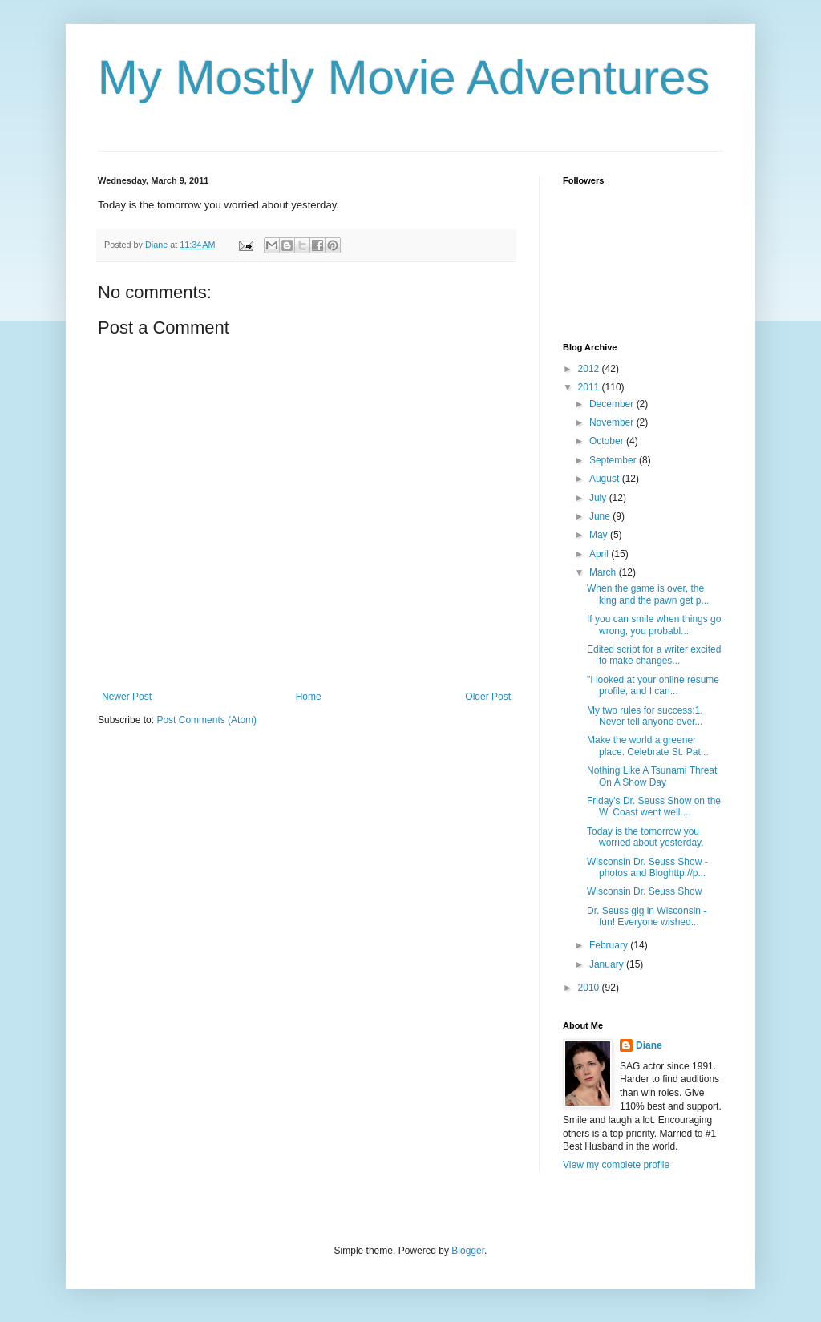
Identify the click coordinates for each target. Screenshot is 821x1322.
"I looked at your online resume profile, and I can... (653, 685)
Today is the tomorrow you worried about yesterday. (645, 837)
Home (309, 696)
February (609, 945)
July (599, 497)
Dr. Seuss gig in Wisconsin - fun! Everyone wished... (646, 916)
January (607, 964)
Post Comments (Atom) (206, 720)
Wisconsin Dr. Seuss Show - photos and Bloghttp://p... (647, 867)
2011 (590, 387)
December (613, 404)
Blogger (467, 1250)
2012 (590, 368)
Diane (649, 1045)
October (607, 441)
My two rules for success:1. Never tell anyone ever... (645, 716)
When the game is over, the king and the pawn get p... (648, 594)
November (613, 422)
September (614, 460)
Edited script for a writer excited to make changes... (654, 655)
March (604, 572)
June (601, 516)
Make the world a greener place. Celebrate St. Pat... (648, 745)
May (599, 534)
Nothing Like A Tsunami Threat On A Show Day (652, 776)
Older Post (488, 696)
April (600, 554)
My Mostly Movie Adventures (404, 77)
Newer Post (127, 696)
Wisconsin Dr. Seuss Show (644, 891)
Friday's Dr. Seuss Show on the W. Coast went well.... (654, 806)
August (605, 478)
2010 (590, 987)
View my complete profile (616, 1164)
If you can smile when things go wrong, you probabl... (654, 624)
